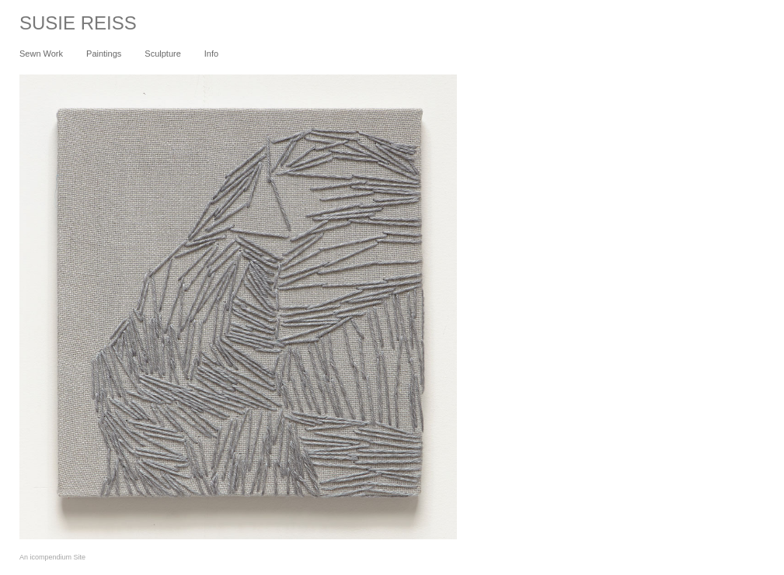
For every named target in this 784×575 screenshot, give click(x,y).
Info (211, 53)
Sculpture (162, 53)
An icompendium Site (52, 557)
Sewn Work (41, 53)
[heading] (68, 26)
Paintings (103, 53)
